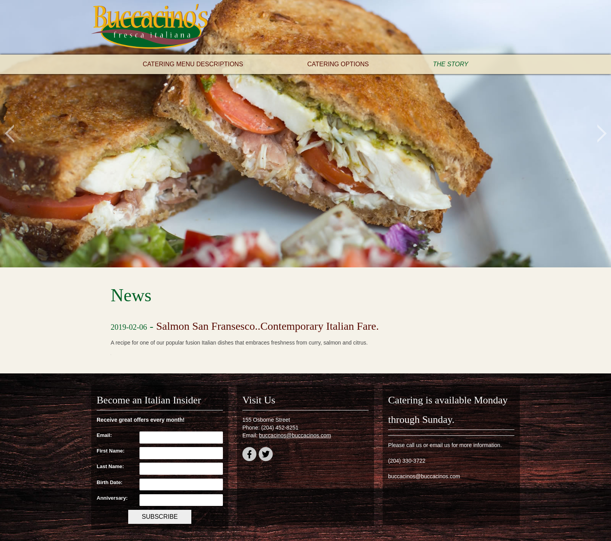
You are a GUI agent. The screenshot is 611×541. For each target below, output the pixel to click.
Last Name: (110, 466)
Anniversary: (112, 498)
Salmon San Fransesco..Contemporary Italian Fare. (267, 326)
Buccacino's (149, 27)
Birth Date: (109, 482)
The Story (450, 64)
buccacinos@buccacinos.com (295, 435)
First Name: (111, 451)
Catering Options (338, 64)
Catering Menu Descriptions (193, 64)
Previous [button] (9, 133)
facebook (249, 455)
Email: (104, 435)
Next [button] (602, 133)
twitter (266, 455)
